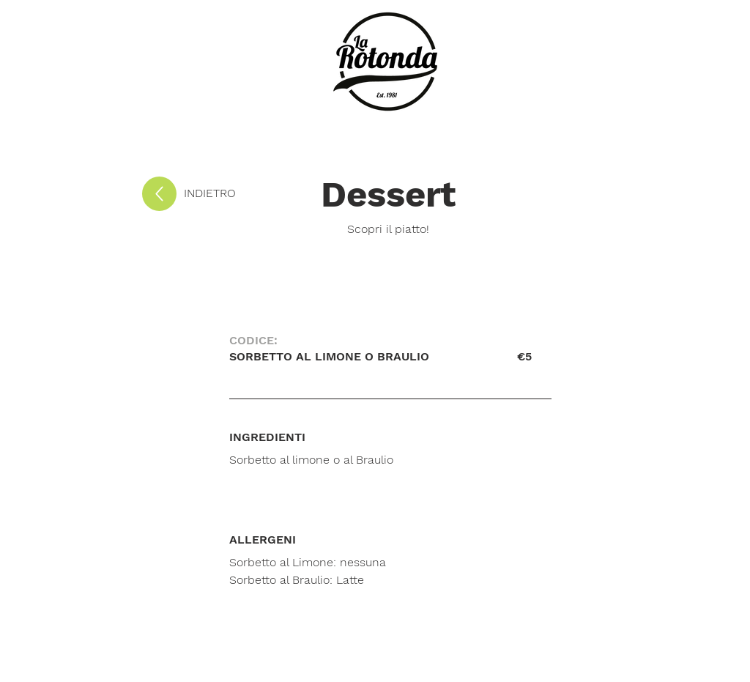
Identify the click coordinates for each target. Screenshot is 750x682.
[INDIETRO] (232, 193)
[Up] (159, 194)
